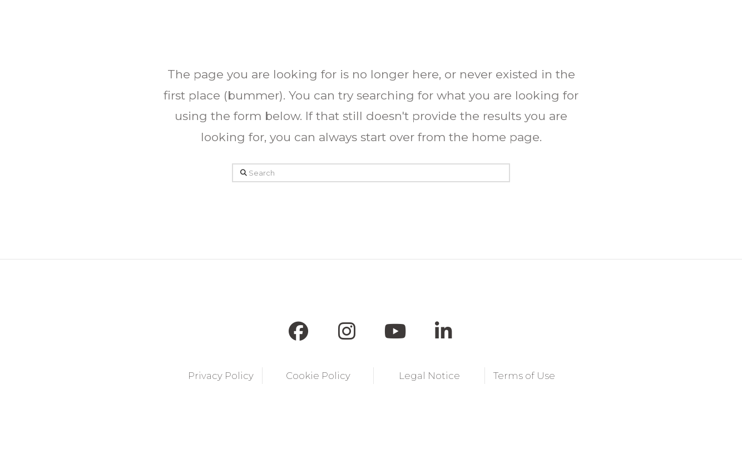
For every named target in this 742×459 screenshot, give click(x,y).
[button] (241, 22)
